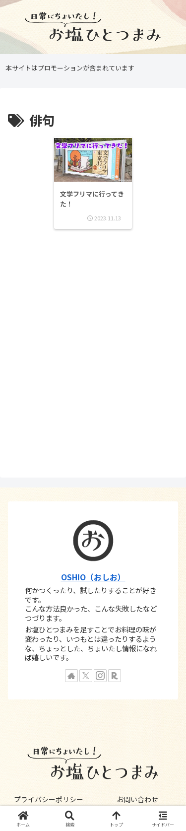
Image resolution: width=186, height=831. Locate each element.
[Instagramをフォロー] (100, 675)
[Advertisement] (93, 354)
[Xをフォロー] (85, 675)
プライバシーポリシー (48, 799)
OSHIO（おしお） (93, 577)
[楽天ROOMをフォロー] (114, 675)
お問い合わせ (137, 799)
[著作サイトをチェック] (71, 675)
